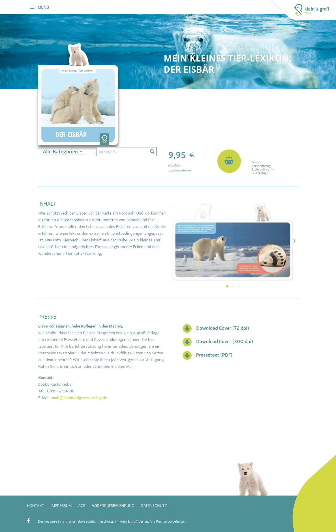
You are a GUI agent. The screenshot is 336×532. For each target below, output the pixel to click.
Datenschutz (154, 505)
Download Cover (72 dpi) (222, 328)
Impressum (62, 505)
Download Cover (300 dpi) (224, 341)
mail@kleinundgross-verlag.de (79, 397)
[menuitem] (203, 7)
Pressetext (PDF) (214, 355)
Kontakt (36, 505)
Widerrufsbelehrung (113, 505)
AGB (82, 505)
